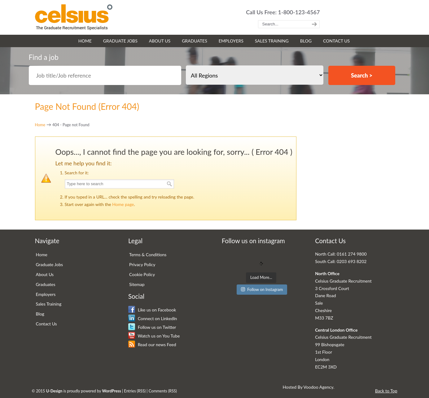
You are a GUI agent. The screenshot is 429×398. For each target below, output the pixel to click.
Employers (46, 294)
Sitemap (137, 284)
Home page (123, 204)
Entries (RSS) (135, 391)
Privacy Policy (142, 264)
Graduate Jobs (49, 264)
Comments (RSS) (163, 391)
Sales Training (49, 303)
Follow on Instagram (262, 289)
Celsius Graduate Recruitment (73, 17)
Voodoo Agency (318, 387)
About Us (45, 274)
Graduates (45, 284)
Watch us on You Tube (154, 335)
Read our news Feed (152, 344)
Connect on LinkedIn (152, 318)
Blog (40, 313)
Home (40, 125)
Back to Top (386, 390)
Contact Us (46, 323)
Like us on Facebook (152, 309)
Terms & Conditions (147, 254)
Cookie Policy (142, 274)
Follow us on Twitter (152, 327)
